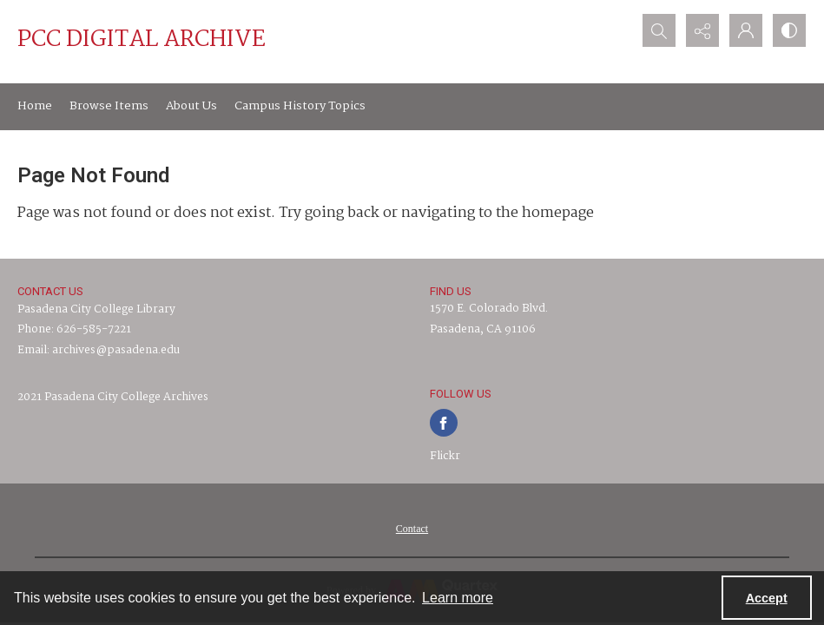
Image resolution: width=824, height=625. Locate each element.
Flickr (445, 456)
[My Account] (745, 30)
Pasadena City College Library (96, 309)
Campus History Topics (300, 105)
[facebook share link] (444, 423)
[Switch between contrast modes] (789, 30)
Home (34, 105)
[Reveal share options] (702, 30)
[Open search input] (659, 30)
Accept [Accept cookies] (767, 598)
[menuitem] (412, 528)
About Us (191, 105)
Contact (412, 529)
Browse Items (108, 105)
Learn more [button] (457, 597)
